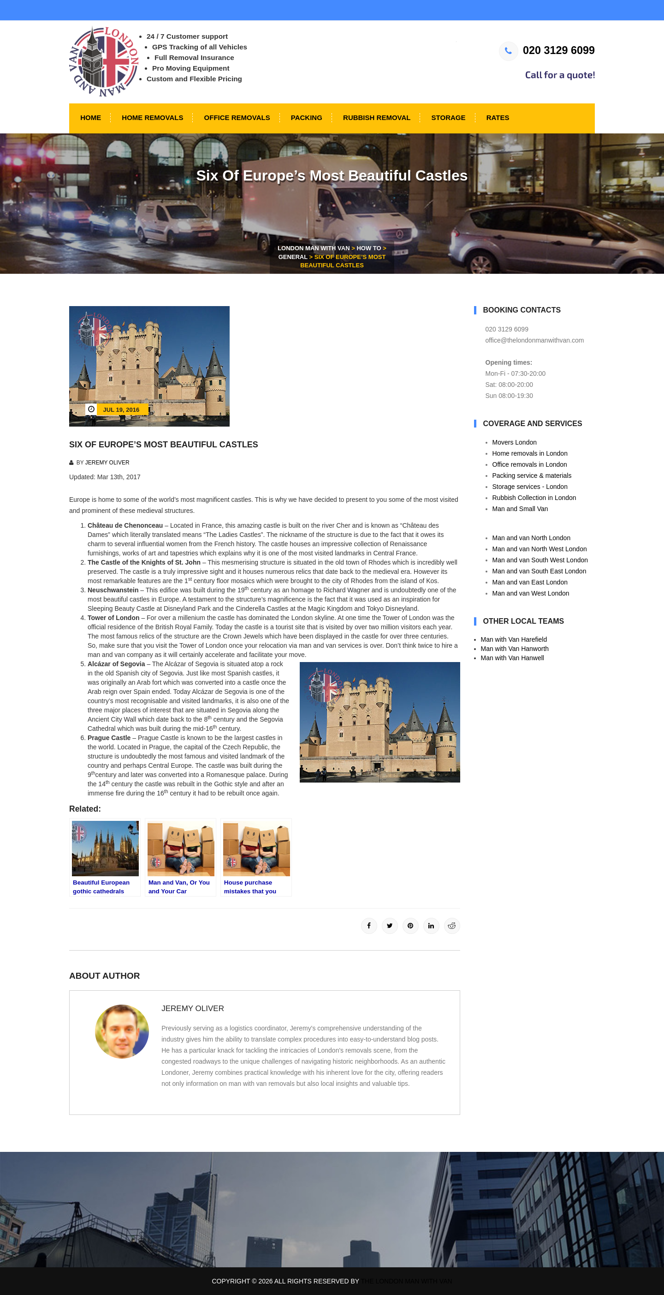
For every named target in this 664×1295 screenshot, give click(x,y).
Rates (497, 117)
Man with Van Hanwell (512, 658)
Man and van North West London (539, 549)
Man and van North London (531, 538)
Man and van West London (530, 593)
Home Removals (151, 117)
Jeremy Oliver (107, 462)
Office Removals (236, 117)
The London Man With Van (406, 1281)
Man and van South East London (539, 571)
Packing (305, 117)
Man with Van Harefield (514, 639)
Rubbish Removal (376, 117)
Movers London (514, 442)
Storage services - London (530, 486)
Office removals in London (529, 464)
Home (89, 117)
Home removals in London (530, 453)
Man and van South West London (540, 560)
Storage (447, 117)
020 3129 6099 (547, 50)
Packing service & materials (532, 475)
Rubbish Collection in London (534, 497)
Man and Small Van (520, 508)
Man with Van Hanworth (515, 648)
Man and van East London (530, 582)
